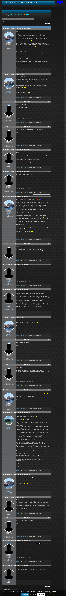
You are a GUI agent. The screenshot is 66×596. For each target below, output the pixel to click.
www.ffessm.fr (24, 56)
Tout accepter (25, 594)
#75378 (49, 540)
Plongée (20, 21)
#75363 (49, 126)
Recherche (27, 19)
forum (5, 21)
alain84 (9, 367)
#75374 (49, 412)
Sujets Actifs (11, 19)
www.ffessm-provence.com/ (37, 58)
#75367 (49, 243)
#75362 (49, 101)
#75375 (49, 474)
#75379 (49, 565)
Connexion (18, 69)
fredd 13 (9, 129)
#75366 (49, 196)
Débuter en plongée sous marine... (29, 21)
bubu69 (9, 342)
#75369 (49, 289)
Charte (31, 19)
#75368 (49, 264)
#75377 (49, 517)
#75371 (49, 339)
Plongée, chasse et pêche (13, 21)
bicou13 (9, 31)
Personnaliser (41, 594)
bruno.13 (9, 104)
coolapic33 (9, 415)
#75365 (49, 171)
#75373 (49, 389)
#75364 (49, 149)
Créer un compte (25, 69)
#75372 (49, 364)
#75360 (49, 28)
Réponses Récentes (19, 19)
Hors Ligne (9, 43)
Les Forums (5, 19)
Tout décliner (33, 594)
